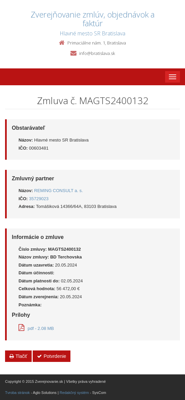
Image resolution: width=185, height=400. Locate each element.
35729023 (39, 198)
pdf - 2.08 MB (36, 328)
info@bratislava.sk (97, 53)
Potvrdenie (51, 356)
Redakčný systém (74, 393)
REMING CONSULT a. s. (58, 190)
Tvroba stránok (17, 393)
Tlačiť (18, 356)
